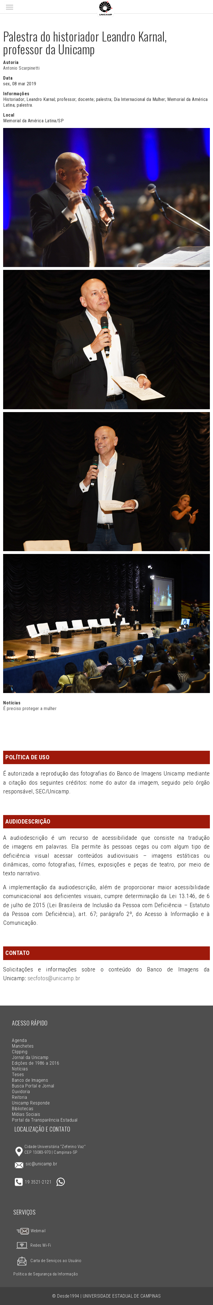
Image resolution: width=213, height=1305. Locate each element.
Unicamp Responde (31, 1103)
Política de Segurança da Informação (45, 1274)
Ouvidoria (21, 1091)
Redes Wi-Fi (32, 1245)
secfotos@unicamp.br (54, 978)
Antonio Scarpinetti (21, 68)
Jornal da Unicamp (30, 1057)
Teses (18, 1074)
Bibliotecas (22, 1108)
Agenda (19, 1040)
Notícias (20, 1069)
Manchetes (23, 1046)
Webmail (31, 1231)
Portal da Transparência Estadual (44, 1120)
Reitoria (19, 1097)
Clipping (19, 1051)
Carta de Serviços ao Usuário (47, 1260)
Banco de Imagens (30, 1080)
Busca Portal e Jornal (33, 1086)
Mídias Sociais (26, 1114)
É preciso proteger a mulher (30, 708)
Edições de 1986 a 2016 (35, 1063)
